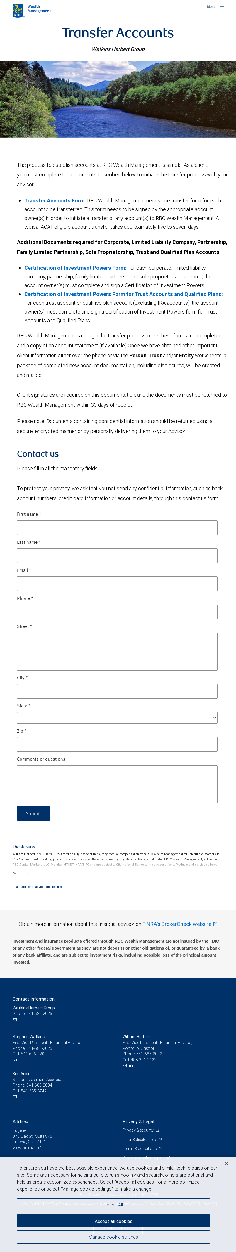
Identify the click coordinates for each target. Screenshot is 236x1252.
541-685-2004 (39, 1085)
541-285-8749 (34, 1091)
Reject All (113, 1205)
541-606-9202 (34, 1054)
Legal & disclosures (140, 1139)
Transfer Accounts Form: (55, 200)
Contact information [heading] (34, 999)
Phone (25, 598)
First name (29, 514)
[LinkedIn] (131, 1065)
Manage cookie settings (113, 1237)
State (24, 706)
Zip (22, 731)
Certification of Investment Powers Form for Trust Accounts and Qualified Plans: (123, 294)
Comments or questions (41, 759)
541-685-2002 (149, 1054)
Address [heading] (21, 1121)
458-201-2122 (144, 1059)
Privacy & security (138, 1130)
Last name (29, 542)
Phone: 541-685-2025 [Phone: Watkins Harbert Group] (32, 1013)
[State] (117, 718)
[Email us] (15, 1019)
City (22, 678)
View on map (25, 1147)
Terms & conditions (140, 1148)
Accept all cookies (113, 1221)
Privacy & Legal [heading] (138, 1121)
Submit (33, 813)
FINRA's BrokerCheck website (177, 924)
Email (24, 570)
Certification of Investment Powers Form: (75, 267)
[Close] (226, 1163)
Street (24, 626)
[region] (118, 1204)
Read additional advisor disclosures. (38, 887)
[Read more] (21, 874)
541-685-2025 (39, 1048)
